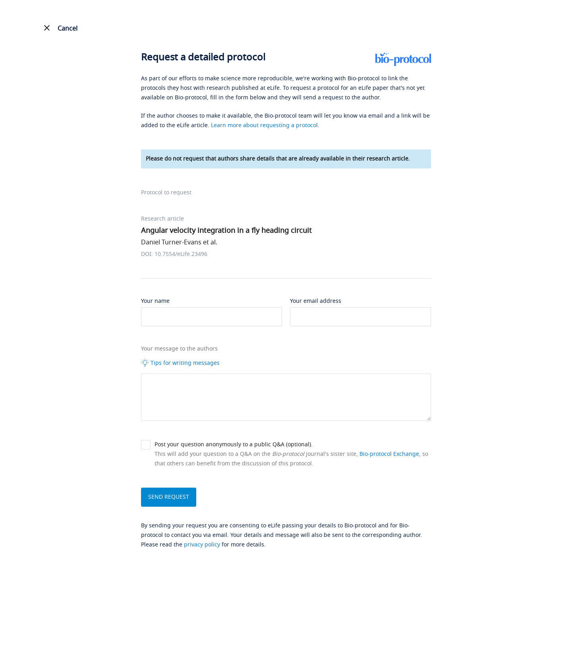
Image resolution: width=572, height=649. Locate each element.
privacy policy (202, 545)
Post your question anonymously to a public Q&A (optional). (234, 444)
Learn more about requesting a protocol (264, 125)
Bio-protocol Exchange (389, 454)
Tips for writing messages (180, 362)
